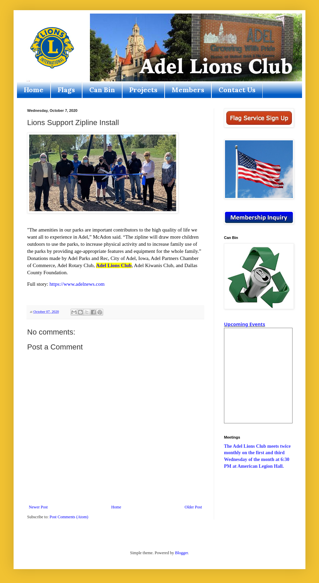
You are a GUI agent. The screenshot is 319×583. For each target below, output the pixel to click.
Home (33, 89)
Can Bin (102, 89)
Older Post (193, 507)
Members (188, 89)
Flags (66, 89)
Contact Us (237, 89)
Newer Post (38, 507)
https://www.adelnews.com (77, 284)
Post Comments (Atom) (69, 517)
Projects (143, 89)
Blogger (181, 552)
